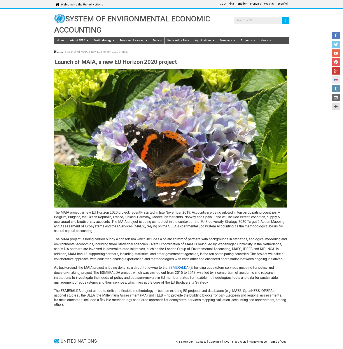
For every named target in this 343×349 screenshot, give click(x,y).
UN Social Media (336, 106)
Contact (201, 341)
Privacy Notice (258, 341)
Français (255, 3)
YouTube (336, 53)
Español (283, 3)
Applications (204, 40)
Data (157, 40)
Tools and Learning (133, 40)
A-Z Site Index (184, 341)
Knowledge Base (178, 40)
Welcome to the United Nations (82, 4)
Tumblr (336, 88)
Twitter (336, 44)
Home (61, 40)
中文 (231, 3)
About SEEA (79, 40)
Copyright (215, 341)
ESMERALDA (178, 267)
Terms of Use (278, 341)
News (266, 40)
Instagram (336, 97)
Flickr (336, 80)
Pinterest (336, 62)
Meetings (227, 40)
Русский (269, 3)
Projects (248, 40)
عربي (223, 3)
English (242, 3)
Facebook (336, 35)
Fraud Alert (239, 341)
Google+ (336, 71)
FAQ (226, 341)
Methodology (104, 40)
